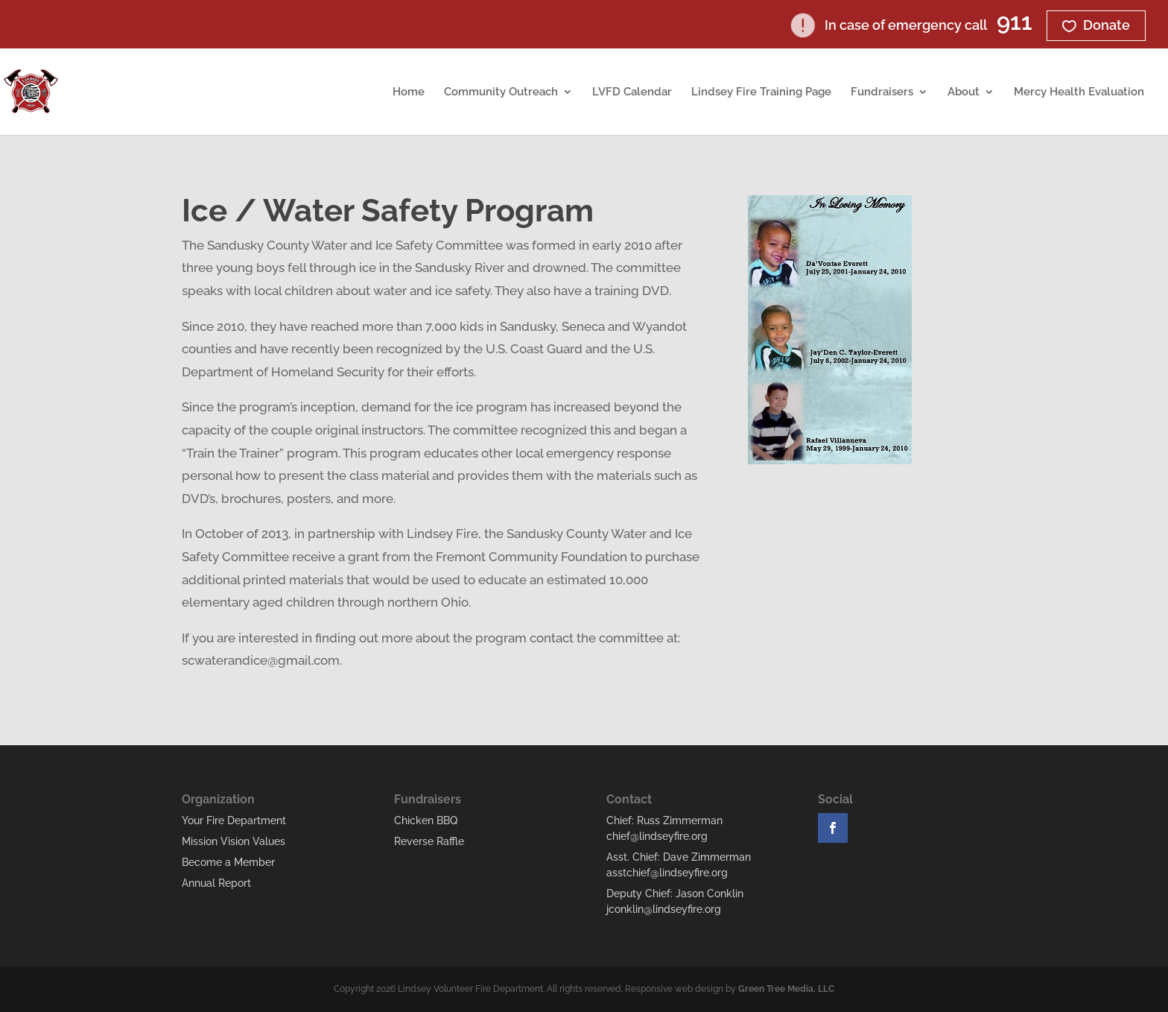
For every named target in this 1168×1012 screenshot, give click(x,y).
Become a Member (228, 862)
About (964, 92)
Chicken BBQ (425, 820)
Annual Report (216, 883)
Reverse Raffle (429, 841)
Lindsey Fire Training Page (761, 92)
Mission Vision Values (233, 841)
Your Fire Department (234, 820)
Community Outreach (501, 92)
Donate (1106, 25)
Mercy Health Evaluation (1079, 92)
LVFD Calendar (632, 92)
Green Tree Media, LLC (786, 989)
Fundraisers (882, 92)
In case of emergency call (911, 25)
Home (409, 92)
